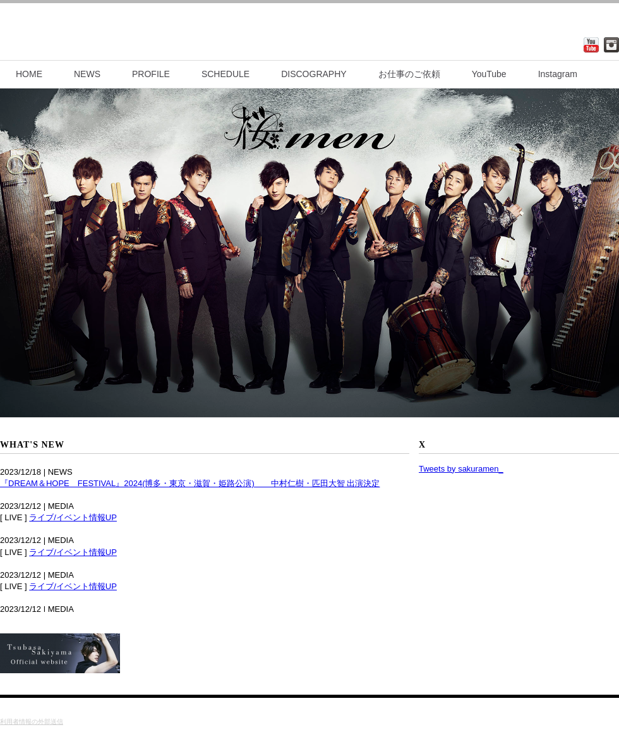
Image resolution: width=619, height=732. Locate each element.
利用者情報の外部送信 (31, 721)
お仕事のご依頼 (409, 74)
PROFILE (151, 74)
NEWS (87, 74)
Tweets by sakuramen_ (461, 468)
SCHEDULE (225, 74)
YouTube (489, 74)
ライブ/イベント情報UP (73, 517)
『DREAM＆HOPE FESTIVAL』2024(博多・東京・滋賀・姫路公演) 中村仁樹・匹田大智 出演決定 (190, 483)
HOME (29, 74)
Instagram (557, 74)
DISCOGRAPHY (313, 74)
